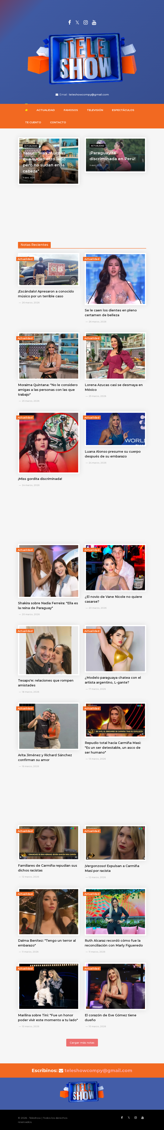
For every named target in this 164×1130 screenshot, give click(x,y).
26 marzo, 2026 (31, 302)
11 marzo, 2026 (30, 951)
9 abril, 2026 (29, 178)
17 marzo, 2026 (97, 689)
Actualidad (46, 110)
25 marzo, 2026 (30, 401)
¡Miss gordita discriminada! (40, 479)
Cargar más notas (82, 1042)
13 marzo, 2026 (97, 758)
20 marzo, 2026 (31, 614)
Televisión (95, 110)
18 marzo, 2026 (30, 692)
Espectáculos (123, 110)
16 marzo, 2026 (30, 766)
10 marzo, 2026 (30, 1026)
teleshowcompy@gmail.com (89, 94)
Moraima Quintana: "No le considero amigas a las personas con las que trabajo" (48, 390)
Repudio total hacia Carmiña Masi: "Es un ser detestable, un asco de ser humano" (113, 747)
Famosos (71, 110)
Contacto (58, 122)
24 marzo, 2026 (31, 485)
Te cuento (33, 122)
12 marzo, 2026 (30, 876)
